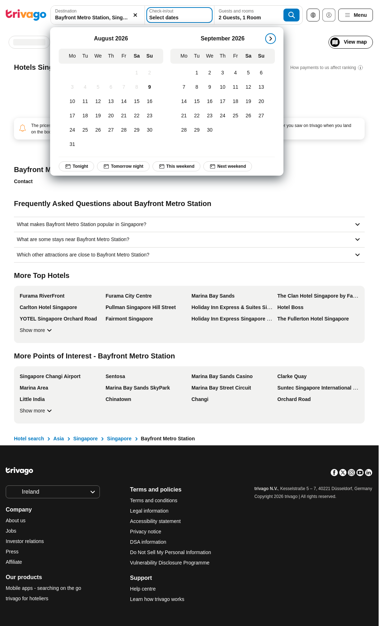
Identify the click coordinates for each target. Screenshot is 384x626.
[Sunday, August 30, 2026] (149, 130)
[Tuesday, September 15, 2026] (196, 101)
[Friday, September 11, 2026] (235, 87)
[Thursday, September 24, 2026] (222, 115)
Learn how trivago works (157, 599)
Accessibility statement (155, 521)
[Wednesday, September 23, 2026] (209, 115)
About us (15, 520)
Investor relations (25, 541)
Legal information (149, 511)
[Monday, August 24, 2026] (72, 130)
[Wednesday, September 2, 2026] (209, 73)
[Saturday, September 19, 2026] (248, 101)
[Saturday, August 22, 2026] (136, 115)
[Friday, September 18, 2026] (235, 101)
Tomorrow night (123, 166)
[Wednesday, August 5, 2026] (98, 87)
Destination (66, 11)
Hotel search (29, 438)
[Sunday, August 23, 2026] (149, 115)
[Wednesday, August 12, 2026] (98, 101)
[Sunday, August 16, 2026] (149, 101)
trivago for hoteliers (27, 598)
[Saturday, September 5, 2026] (248, 73)
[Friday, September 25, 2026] (235, 115)
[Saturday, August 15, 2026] (136, 101)
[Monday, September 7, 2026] (184, 87)
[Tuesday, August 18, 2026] (85, 115)
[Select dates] (179, 15)
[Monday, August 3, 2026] (72, 87)
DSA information (148, 542)
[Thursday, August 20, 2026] (110, 115)
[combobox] (98, 15)
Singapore (85, 438)
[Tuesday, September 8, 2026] (196, 87)
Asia (58, 438)
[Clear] (135, 15)
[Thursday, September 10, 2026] (222, 87)
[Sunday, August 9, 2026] (149, 87)
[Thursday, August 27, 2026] (110, 130)
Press (12, 551)
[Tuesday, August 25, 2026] (85, 130)
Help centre (143, 589)
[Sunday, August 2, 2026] (149, 73)
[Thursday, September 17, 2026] (222, 101)
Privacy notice (145, 531)
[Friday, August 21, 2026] (123, 115)
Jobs (11, 531)
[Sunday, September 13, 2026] (261, 87)
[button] (97, 15)
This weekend (177, 166)
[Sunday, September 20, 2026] (261, 101)
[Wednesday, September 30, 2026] (209, 130)
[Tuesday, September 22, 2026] (196, 115)
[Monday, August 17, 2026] (72, 115)
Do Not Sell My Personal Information (171, 552)
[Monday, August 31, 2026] (72, 144)
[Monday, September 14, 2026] (184, 101)
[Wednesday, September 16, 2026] (209, 101)
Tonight (76, 166)
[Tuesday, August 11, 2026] (85, 101)
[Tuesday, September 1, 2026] (196, 73)
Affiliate (14, 562)
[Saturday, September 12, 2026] (248, 87)
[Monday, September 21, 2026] (184, 115)
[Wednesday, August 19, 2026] (98, 115)
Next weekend (227, 166)
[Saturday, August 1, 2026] (136, 73)
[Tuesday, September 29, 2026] (196, 130)
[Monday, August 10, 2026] (72, 101)
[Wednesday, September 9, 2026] (209, 87)
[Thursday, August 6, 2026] (110, 87)
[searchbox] (97, 17)
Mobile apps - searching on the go (43, 588)
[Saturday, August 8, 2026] (136, 87)
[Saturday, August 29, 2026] (136, 130)
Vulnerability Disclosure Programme (169, 563)
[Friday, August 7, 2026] (123, 87)
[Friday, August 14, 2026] (123, 101)
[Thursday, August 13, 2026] (110, 101)
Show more (37, 330)
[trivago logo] (26, 15)
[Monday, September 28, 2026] (184, 130)
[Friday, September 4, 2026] (235, 73)
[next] (270, 38)
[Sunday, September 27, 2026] (261, 115)
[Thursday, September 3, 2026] (222, 73)
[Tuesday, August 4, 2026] (85, 87)
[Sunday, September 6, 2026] (261, 73)
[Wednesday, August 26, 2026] (98, 130)
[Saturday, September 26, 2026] (248, 115)
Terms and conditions (153, 500)
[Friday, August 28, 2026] (123, 130)
